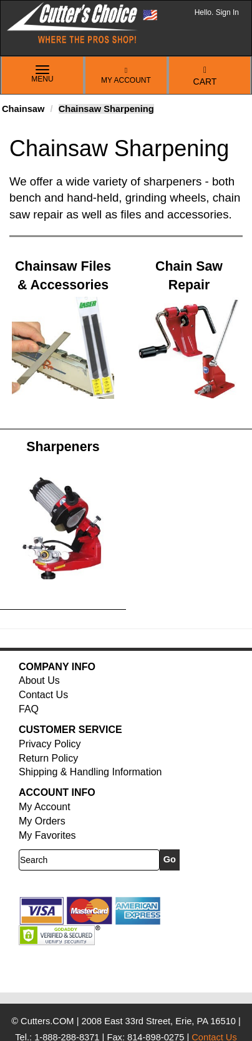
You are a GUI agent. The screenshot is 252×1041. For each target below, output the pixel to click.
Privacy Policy (50, 744)
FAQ (29, 709)
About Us (39, 680)
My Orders (42, 821)
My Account (126, 76)
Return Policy (48, 758)
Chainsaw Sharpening (106, 109)
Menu (42, 75)
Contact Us (43, 694)
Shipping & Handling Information (90, 772)
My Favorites (47, 835)
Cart (205, 76)
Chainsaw (23, 109)
